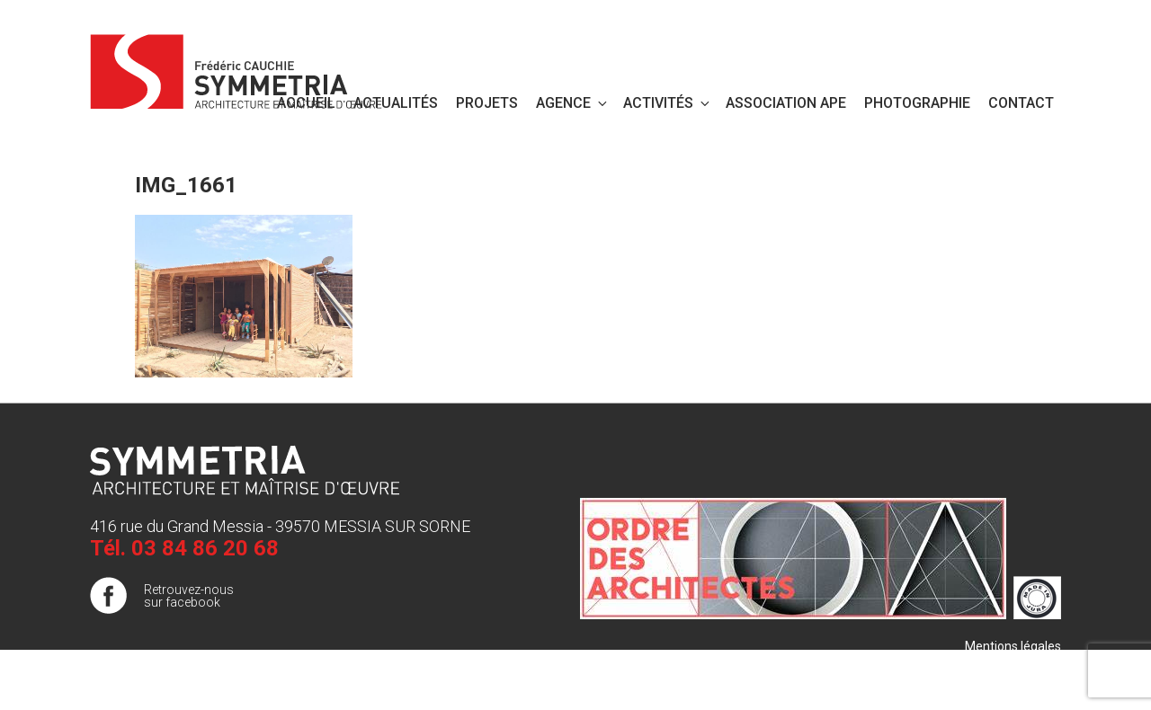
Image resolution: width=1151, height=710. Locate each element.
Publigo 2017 (1024, 682)
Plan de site (1028, 664)
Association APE (786, 102)
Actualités (395, 102)
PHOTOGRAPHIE (917, 102)
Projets (487, 102)
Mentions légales (1013, 646)
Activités (667, 102)
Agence (573, 102)
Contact (1021, 102)
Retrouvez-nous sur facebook (189, 595)
